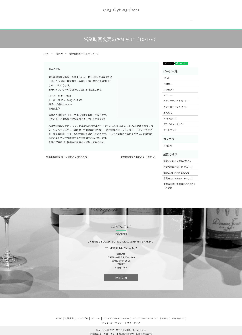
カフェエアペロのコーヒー (115, 21)
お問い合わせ (186, 21)
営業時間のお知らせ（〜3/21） (178, 175)
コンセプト (75, 21)
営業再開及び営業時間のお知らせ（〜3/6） (179, 183)
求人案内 (169, 21)
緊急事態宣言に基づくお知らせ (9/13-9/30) (67, 154)
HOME (45, 21)
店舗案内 (59, 21)
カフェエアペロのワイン (147, 21)
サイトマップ (169, 126)
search (201, 21)
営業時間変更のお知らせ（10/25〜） (138, 154)
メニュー (91, 21)
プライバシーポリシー (174, 121)
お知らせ (59, 50)
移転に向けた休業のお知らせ (177, 158)
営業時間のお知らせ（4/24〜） (178, 163)
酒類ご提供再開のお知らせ (176, 169)
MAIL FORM (121, 274)
